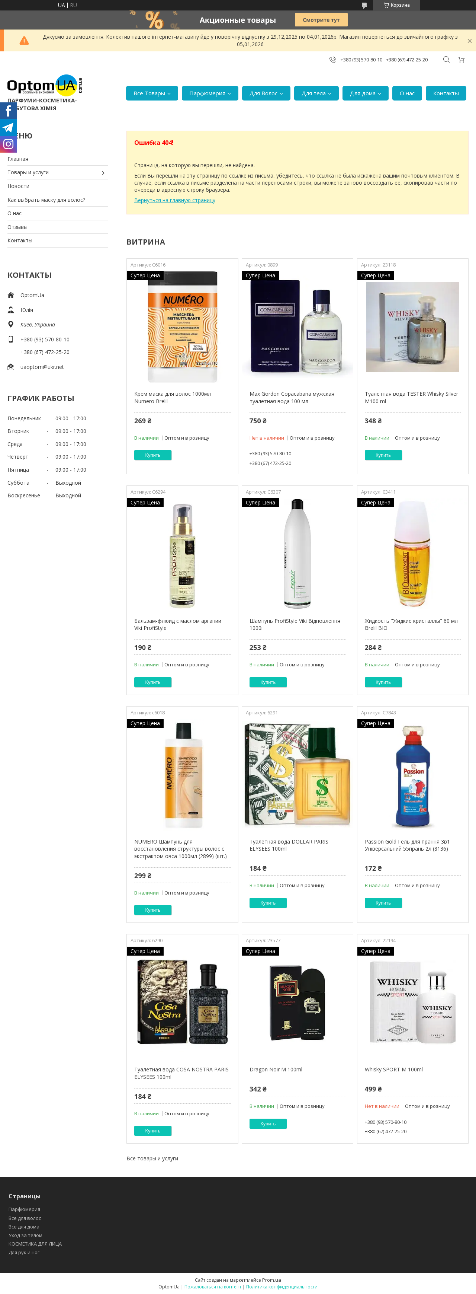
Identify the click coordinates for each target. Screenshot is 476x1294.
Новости (18, 185)
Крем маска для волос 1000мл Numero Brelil (172, 397)
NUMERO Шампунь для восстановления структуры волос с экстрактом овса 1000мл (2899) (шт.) (180, 849)
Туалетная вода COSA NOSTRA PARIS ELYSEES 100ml (181, 1073)
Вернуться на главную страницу (174, 200)
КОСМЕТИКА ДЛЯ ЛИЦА (35, 1243)
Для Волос (263, 93)
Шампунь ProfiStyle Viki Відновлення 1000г (295, 624)
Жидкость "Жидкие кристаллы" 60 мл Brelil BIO (411, 624)
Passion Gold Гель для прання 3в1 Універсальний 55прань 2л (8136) (407, 845)
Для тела (314, 93)
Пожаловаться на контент (212, 1287)
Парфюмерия (207, 93)
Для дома (363, 93)
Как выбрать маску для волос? (46, 199)
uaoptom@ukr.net (42, 366)
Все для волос (25, 1218)
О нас (407, 93)
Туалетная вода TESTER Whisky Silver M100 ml (411, 397)
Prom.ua (271, 1280)
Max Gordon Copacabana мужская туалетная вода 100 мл (292, 397)
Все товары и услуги (152, 1158)
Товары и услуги (28, 172)
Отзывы (17, 226)
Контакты (446, 93)
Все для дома (24, 1226)
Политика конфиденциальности (282, 1287)
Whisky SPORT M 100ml (394, 1069)
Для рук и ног (24, 1252)
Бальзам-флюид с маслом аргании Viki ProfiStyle (177, 624)
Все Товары (149, 93)
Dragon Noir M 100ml (276, 1069)
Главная (17, 158)
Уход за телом (25, 1235)
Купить (153, 455)
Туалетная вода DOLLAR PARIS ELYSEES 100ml (289, 845)
